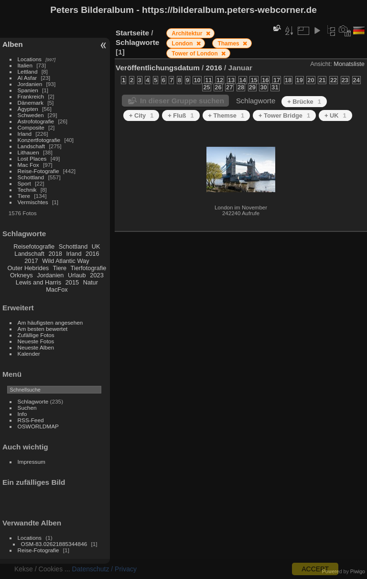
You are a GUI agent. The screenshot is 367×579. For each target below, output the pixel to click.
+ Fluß (181, 115)
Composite (31, 127)
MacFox (57, 289)
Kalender (29, 353)
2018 (55, 253)
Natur (90, 282)
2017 (31, 260)
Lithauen (28, 152)
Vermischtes (33, 202)
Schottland (31, 177)
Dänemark (30, 102)
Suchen (27, 407)
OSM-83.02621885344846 (54, 544)
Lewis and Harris (38, 282)
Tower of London (195, 53)
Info (22, 414)
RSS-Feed (31, 420)
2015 (72, 282)
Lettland (28, 71)
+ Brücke (304, 101)
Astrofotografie (36, 121)
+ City (141, 115)
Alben (12, 44)
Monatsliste (349, 63)
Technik (27, 189)
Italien (25, 65)
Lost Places (32, 158)
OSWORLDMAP (38, 426)
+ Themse (226, 115)
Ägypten (28, 109)
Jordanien (30, 84)
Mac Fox (28, 165)
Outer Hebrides (28, 268)
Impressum (31, 462)
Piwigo (357, 571)
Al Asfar (27, 78)
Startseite (132, 33)
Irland (25, 134)
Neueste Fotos (36, 341)
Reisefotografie (33, 246)
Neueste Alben (36, 347)
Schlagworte (33, 401)
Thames (229, 43)
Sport (24, 183)
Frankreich (31, 96)
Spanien (28, 90)
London (183, 43)
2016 (92, 253)
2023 (96, 275)
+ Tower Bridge (284, 115)
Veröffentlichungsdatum (158, 68)
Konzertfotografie (39, 140)
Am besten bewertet (43, 329)
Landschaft (31, 146)
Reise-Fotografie (38, 171)
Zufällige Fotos (36, 335)
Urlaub (77, 275)
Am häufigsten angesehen (50, 322)
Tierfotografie (89, 268)
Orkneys (21, 275)
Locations (30, 59)
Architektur (188, 33)
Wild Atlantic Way (65, 260)
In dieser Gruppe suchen (182, 101)
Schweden (31, 115)
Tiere (24, 196)
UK (96, 246)
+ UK (335, 115)
